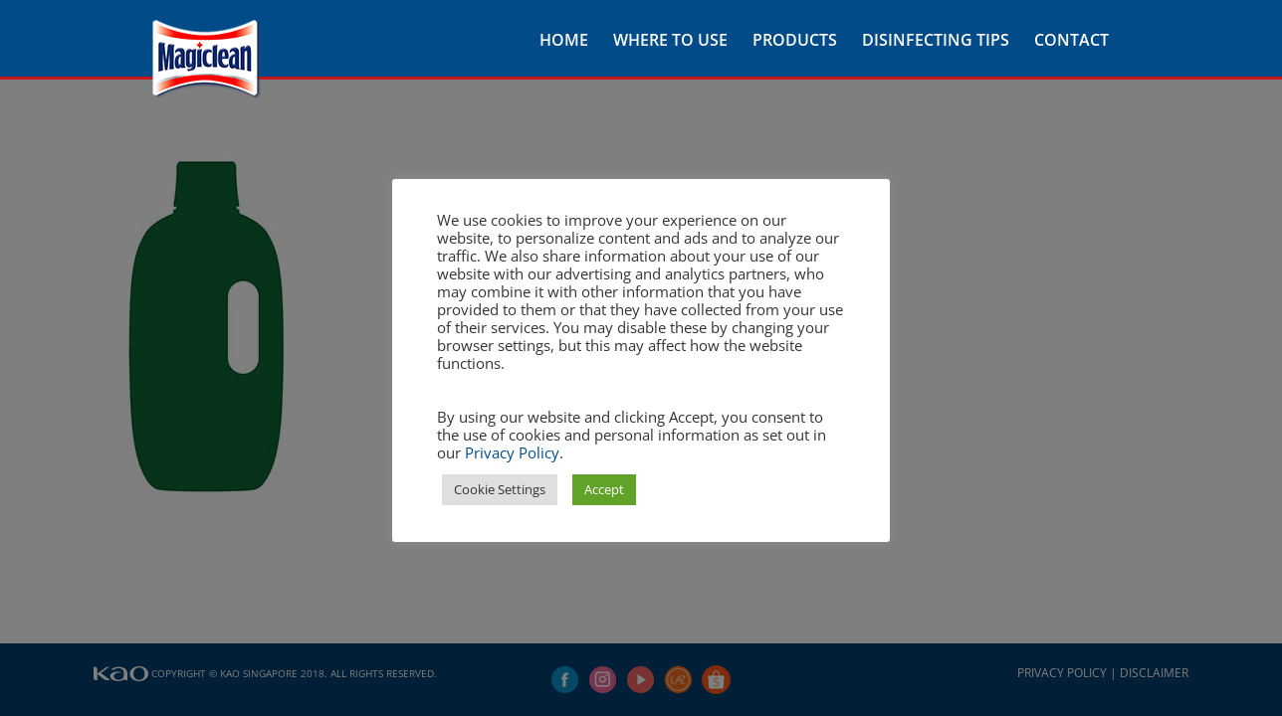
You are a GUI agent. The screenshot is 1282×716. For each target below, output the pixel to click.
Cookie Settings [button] (499, 489)
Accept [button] (604, 489)
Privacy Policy (512, 452)
